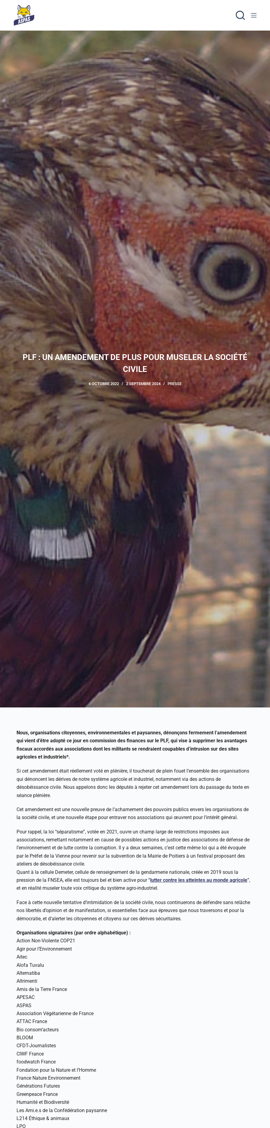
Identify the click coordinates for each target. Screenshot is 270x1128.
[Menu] (254, 15)
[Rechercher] (240, 15)
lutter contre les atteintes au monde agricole (198, 880)
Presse (175, 383)
